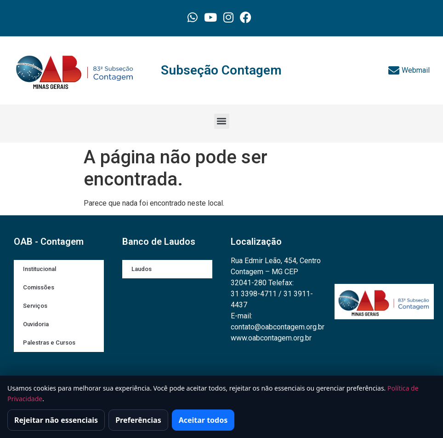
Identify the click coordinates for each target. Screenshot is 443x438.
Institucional (39, 268)
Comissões (38, 287)
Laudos (141, 268)
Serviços (35, 305)
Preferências (138, 420)
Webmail (409, 70)
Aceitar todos (203, 420)
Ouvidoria (36, 324)
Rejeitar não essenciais (56, 420)
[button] (221, 121)
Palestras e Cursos (49, 342)
